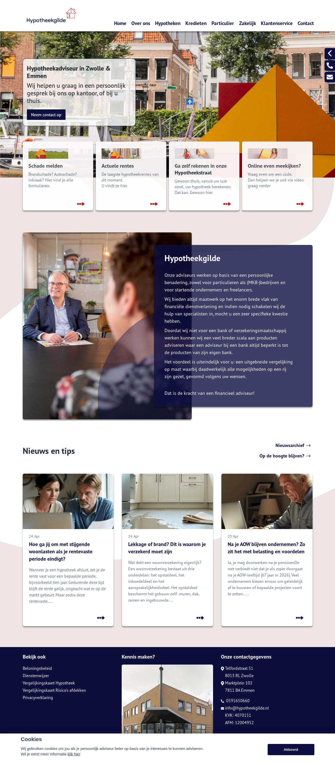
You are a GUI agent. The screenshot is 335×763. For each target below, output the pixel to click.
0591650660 (235, 700)
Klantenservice (277, 23)
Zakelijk (247, 23)
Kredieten (196, 23)
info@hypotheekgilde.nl (245, 708)
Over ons (140, 23)
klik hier (74, 754)
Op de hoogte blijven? (285, 456)
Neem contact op (46, 114)
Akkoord (291, 750)
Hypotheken (167, 23)
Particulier (222, 23)
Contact (306, 23)
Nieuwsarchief (292, 445)
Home (120, 23)
